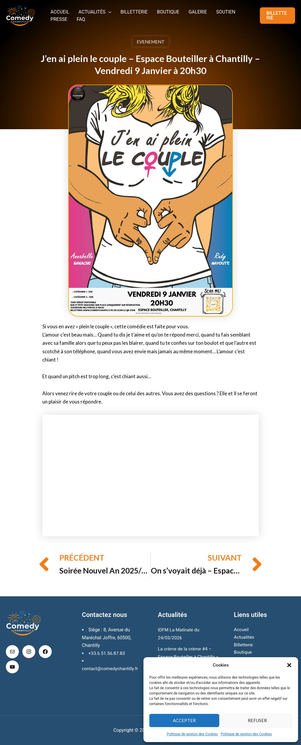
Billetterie (125, 10)
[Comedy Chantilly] (20, 15)
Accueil (58, 10)
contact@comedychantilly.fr (111, 661)
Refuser (257, 720)
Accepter (184, 720)
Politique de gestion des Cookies (192, 734)
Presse (231, 10)
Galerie (182, 10)
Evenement (150, 41)
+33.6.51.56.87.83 (107, 645)
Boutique (156, 10)
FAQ (53, 20)
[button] (289, 665)
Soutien (206, 10)
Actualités (89, 10)
